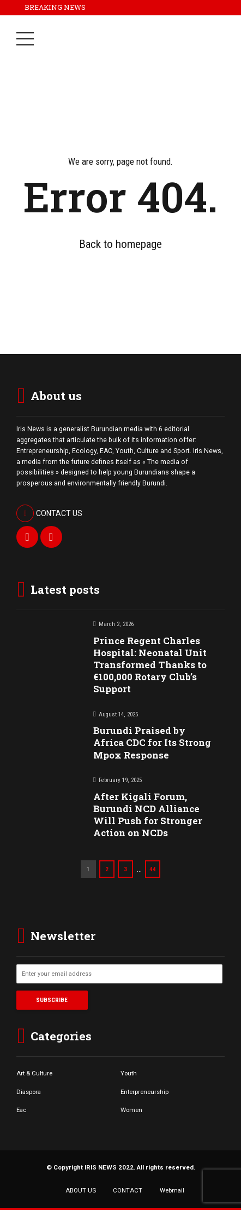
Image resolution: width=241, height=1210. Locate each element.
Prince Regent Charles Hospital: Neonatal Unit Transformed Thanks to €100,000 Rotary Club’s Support (150, 664)
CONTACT (127, 1190)
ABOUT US (80, 1190)
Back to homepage (120, 244)
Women (131, 1110)
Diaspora (28, 1092)
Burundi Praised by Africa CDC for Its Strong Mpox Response (152, 742)
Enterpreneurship (144, 1092)
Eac (21, 1110)
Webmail (172, 1190)
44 (152, 869)
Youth (128, 1073)
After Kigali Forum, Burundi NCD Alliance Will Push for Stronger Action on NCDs (147, 814)
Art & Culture (34, 1073)
